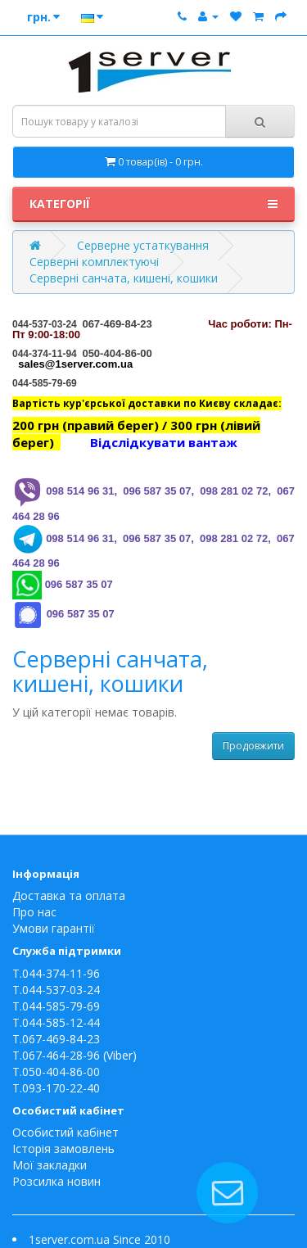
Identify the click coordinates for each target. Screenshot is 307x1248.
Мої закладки (49, 1165)
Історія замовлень (63, 1148)
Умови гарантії (53, 928)
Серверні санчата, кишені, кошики (123, 278)
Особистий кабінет (65, 1132)
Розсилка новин (56, 1181)
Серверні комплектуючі (94, 261)
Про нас (34, 912)
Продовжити (253, 746)
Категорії (153, 204)
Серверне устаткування (143, 245)
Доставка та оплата (68, 895)
